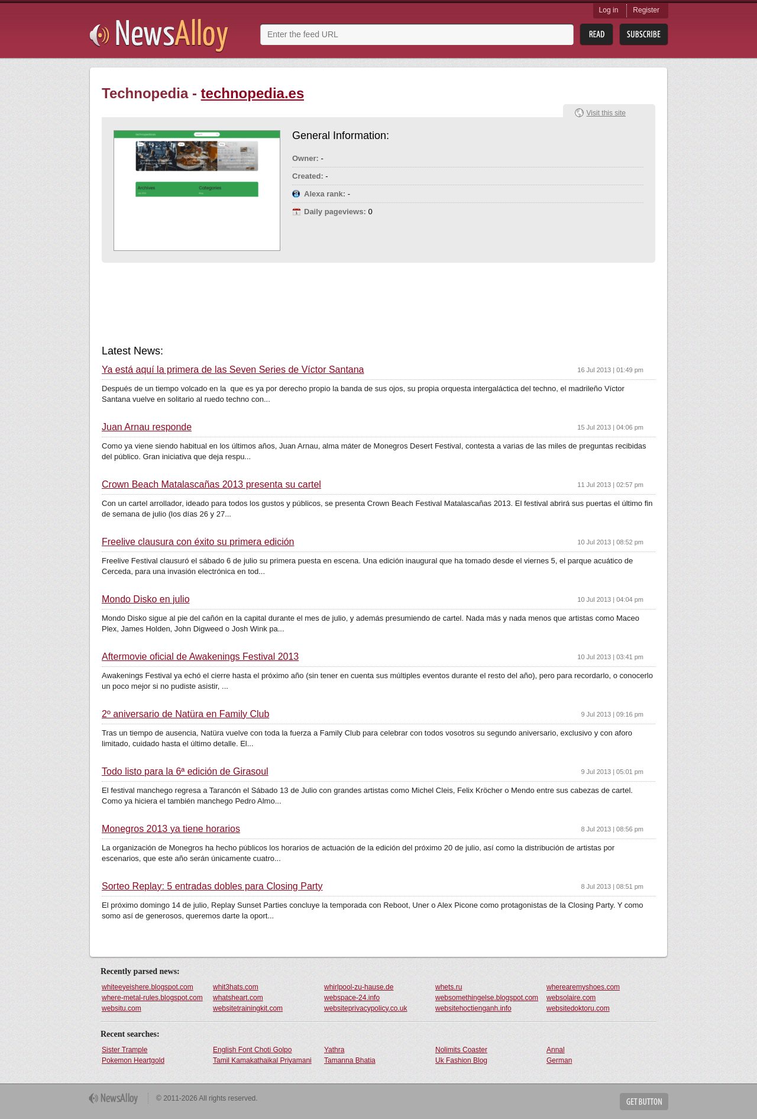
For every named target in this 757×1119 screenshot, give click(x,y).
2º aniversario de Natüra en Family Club (185, 714)
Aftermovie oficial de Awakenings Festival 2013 (200, 657)
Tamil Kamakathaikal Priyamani (262, 1060)
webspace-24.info (352, 998)
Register (646, 10)
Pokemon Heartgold (133, 1060)
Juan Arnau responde (147, 427)
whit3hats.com (235, 987)
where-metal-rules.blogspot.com (152, 998)
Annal (555, 1050)
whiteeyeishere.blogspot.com (147, 987)
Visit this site (606, 113)
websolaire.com (571, 998)
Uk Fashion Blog (461, 1060)
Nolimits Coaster (461, 1050)
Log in (609, 10)
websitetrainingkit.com (248, 1008)
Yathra (334, 1050)
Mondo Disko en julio (146, 599)
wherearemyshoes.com (583, 987)
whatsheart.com (238, 998)
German (559, 1060)
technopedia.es (253, 93)
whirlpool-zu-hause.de (358, 987)
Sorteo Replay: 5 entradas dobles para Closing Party (212, 886)
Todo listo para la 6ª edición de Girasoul (185, 771)
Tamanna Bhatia (350, 1060)
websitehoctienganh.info (473, 1008)
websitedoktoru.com (578, 1008)
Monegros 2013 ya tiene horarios (171, 829)
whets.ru (448, 987)
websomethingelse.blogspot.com (486, 998)
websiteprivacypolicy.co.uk (365, 1008)
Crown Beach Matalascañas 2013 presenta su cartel (211, 484)
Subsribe (643, 35)
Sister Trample (124, 1050)
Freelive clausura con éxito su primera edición (198, 542)
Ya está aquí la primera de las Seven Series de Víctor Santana (233, 370)
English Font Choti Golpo (252, 1050)
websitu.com (121, 1008)
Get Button (644, 1101)
